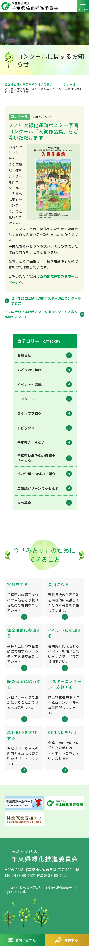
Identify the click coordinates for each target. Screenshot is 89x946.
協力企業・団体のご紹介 (36, 473)
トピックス (26, 428)
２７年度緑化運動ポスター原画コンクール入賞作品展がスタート (41, 314)
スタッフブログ (29, 413)
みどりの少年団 (29, 369)
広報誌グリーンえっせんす (38, 488)
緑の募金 (24, 502)
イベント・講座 (29, 384)
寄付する (71, 940)
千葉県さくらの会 (31, 442)
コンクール (26, 398)
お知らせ (24, 355)
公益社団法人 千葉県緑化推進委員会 (44, 6)
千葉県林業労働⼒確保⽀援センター (36, 458)
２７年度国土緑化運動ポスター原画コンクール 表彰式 (46, 301)
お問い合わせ (25, 940)
